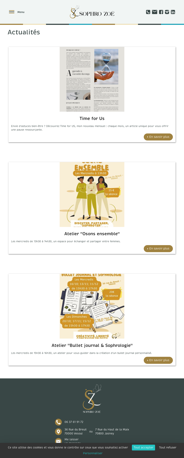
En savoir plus (159, 137)
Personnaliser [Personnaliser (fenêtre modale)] (92, 453)
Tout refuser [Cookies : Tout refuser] (167, 447)
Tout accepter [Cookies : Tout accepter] (143, 447)
